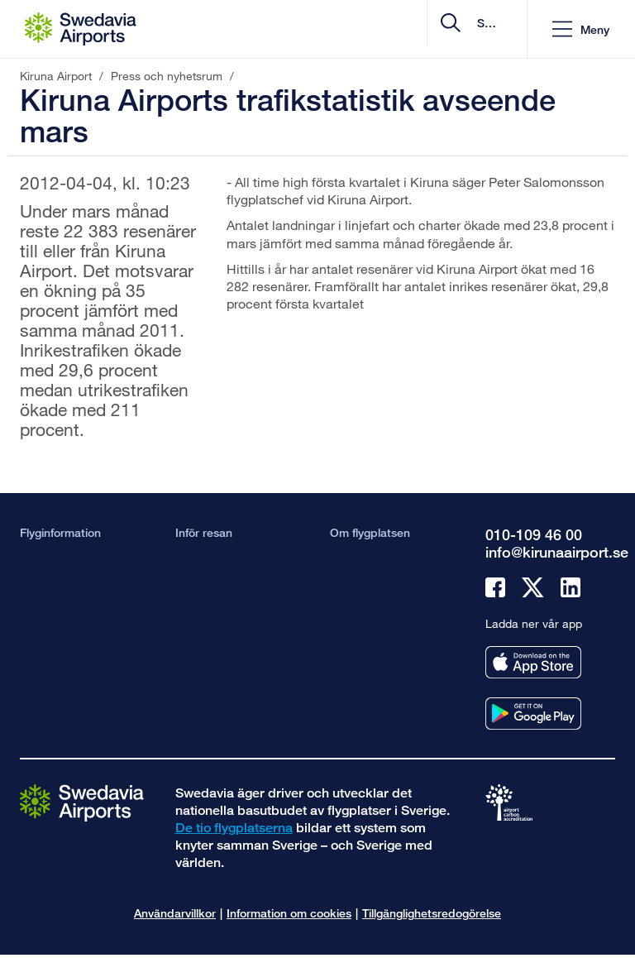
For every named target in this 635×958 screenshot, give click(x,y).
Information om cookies (289, 913)
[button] (580, 29)
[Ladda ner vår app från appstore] (533, 662)
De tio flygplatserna (234, 828)
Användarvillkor (175, 913)
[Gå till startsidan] (82, 802)
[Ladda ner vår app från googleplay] (533, 713)
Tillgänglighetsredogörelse (431, 913)
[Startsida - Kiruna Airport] (80, 29)
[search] (415, 29)
